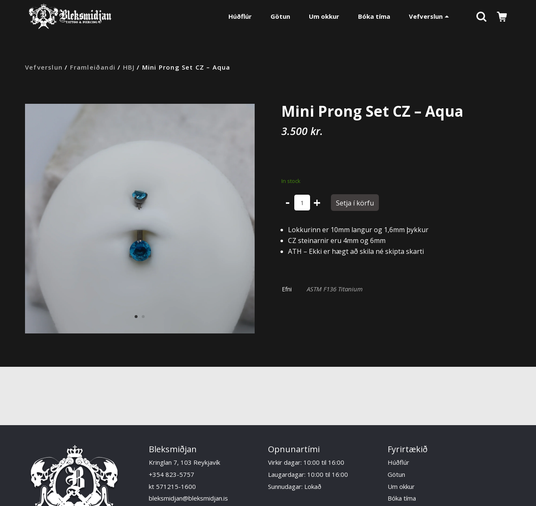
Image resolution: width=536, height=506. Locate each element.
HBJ (129, 67)
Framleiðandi (92, 67)
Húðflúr (240, 16)
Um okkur (324, 16)
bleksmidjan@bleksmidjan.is (188, 498)
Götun (280, 16)
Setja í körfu (355, 203)
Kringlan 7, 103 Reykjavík (184, 462)
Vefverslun (429, 16)
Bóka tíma (374, 16)
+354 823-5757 (171, 474)
